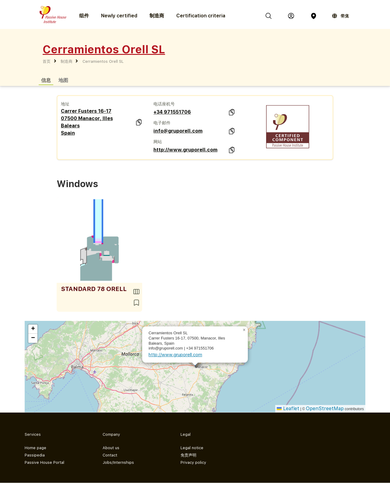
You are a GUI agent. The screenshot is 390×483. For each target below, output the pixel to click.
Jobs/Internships (118, 462)
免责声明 (188, 455)
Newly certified (119, 16)
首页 (47, 61)
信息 (46, 80)
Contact (110, 455)
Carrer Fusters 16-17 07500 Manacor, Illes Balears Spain (87, 122)
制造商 (156, 16)
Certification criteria (200, 16)
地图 (63, 80)
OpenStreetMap (325, 408)
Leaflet (288, 408)
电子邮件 (161, 122)
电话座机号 (164, 103)
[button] (244, 330)
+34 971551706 (172, 112)
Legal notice (192, 448)
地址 (65, 103)
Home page (35, 448)
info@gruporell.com (177, 131)
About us (111, 448)
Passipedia (35, 455)
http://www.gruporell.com (185, 150)
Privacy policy (193, 462)
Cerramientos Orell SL (103, 61)
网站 (157, 141)
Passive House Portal (44, 462)
